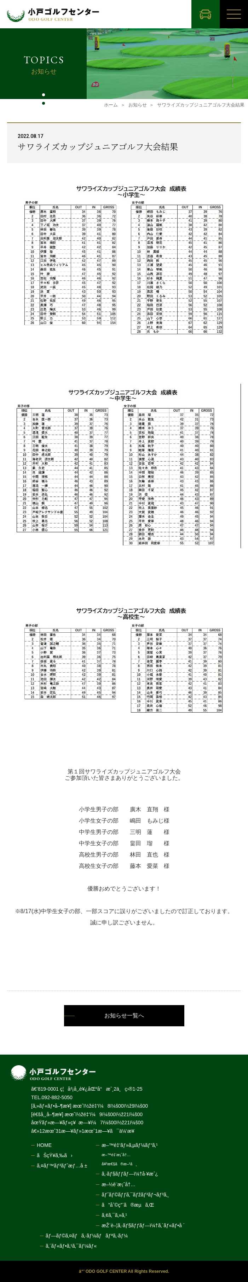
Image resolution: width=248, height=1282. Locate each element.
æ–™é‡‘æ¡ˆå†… (116, 1155)
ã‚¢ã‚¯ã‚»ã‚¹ (114, 1215)
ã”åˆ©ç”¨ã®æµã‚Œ (128, 1204)
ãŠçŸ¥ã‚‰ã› (55, 1155)
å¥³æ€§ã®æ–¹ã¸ (119, 1164)
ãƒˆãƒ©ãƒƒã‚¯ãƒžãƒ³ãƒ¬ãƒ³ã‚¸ (135, 1194)
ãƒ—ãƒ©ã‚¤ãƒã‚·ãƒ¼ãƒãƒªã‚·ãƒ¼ (87, 1235)
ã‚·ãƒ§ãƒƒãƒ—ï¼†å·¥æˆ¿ (130, 1173)
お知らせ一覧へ (124, 1016)
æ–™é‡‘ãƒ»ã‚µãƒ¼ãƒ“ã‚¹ (129, 1145)
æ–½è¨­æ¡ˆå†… (118, 1184)
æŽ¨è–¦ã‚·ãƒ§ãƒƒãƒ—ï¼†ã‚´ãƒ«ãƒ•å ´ (143, 1225)
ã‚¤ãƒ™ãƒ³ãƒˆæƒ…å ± (62, 1165)
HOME (44, 1145)
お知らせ (137, 105)
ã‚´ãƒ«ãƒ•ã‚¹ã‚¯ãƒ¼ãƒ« (71, 1245)
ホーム (111, 105)
